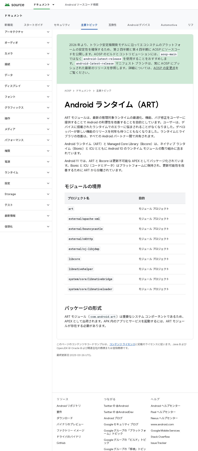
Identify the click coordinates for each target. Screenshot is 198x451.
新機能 (9, 25)
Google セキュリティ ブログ (121, 424)
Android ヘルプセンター (165, 406)
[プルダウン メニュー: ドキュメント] (55, 4)
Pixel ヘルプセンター (163, 412)
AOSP (68, 90)
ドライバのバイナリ (69, 436)
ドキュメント (14, 15)
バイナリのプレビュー (70, 424)
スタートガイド (33, 25)
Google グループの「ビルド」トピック (125, 441)
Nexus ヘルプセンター (164, 418)
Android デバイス (138, 25)
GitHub (61, 443)
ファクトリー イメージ (70, 430)
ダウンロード (65, 418)
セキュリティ (62, 25)
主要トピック (103, 90)
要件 (59, 412)
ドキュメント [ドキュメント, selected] (41, 4)
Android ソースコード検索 (81, 4)
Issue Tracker (158, 443)
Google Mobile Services (165, 430)
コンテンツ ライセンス (122, 344)
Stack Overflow (160, 436)
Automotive (169, 25)
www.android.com (162, 424)
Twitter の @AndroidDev (118, 412)
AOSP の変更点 (164, 68)
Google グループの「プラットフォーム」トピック (125, 432)
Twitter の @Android (116, 406)
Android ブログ (113, 418)
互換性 (112, 25)
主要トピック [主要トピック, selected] (89, 25)
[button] (23, 32)
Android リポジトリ (69, 406)
